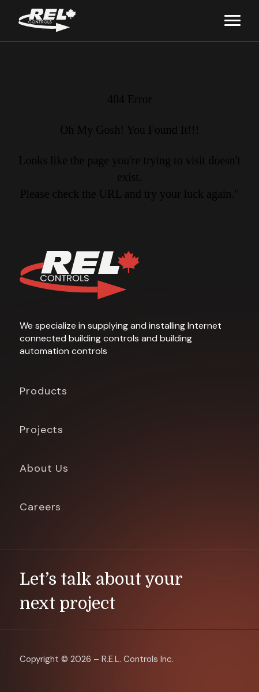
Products (43, 391)
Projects (41, 430)
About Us (44, 468)
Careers (40, 507)
